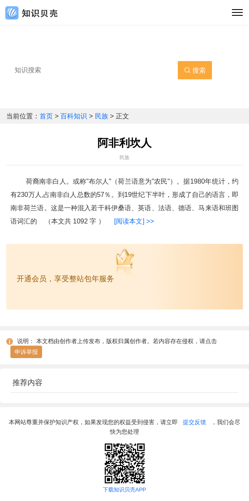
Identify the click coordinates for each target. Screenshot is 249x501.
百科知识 (74, 116)
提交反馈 (194, 422)
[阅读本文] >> (134, 221)
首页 (47, 116)
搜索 (195, 70)
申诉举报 (26, 352)
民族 (101, 116)
